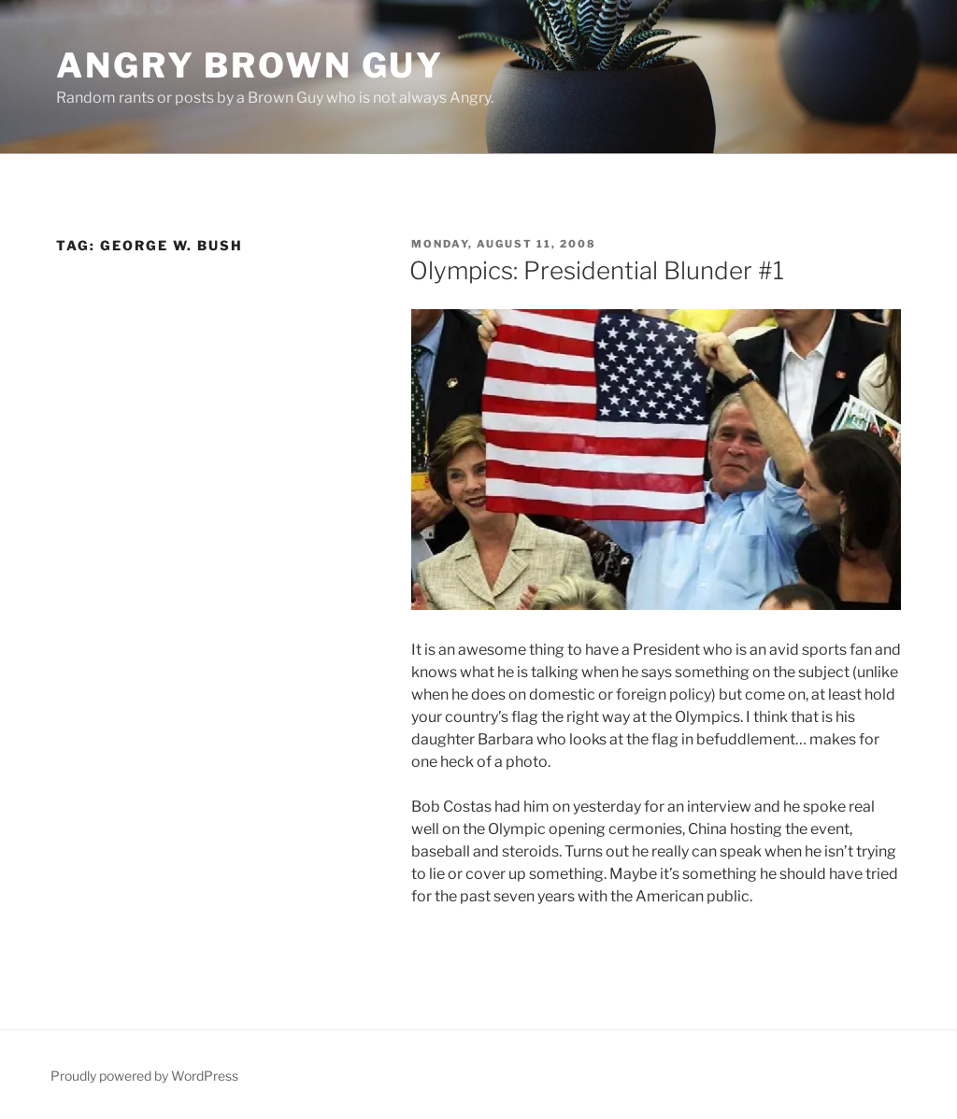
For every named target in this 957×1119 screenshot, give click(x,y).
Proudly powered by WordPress (144, 1076)
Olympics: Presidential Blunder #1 (596, 270)
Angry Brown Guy (250, 65)
